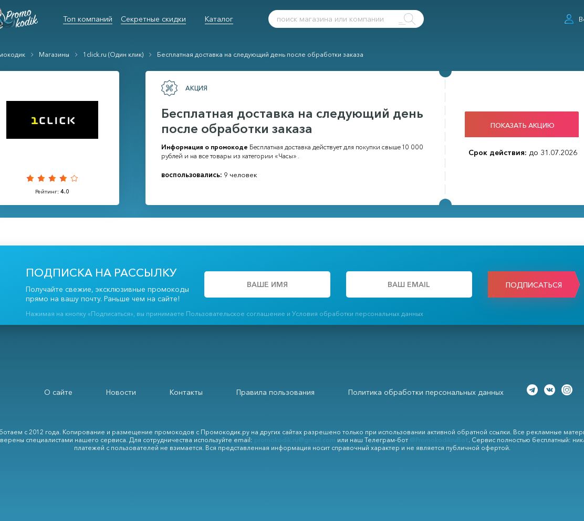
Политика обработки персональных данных (426, 392)
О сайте (58, 392)
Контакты (186, 392)
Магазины (54, 54)
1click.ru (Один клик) (113, 54)
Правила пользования (275, 392)
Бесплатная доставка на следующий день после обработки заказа (260, 54)
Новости (121, 392)
